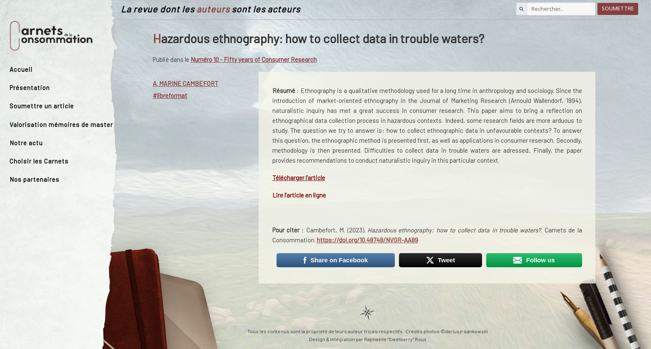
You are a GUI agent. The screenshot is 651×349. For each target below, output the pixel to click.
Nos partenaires (34, 179)
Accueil (21, 69)
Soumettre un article (42, 106)
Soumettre (618, 8)
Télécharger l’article (298, 177)
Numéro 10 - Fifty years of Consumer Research (254, 59)
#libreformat (170, 95)
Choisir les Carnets (39, 161)
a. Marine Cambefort (185, 83)
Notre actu (26, 142)
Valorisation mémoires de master (61, 124)
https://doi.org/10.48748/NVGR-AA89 (367, 240)
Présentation (30, 87)
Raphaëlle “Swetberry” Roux (395, 339)
